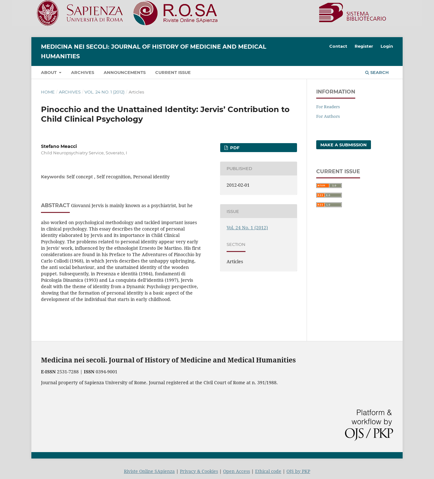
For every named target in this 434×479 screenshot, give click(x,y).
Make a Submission (343, 144)
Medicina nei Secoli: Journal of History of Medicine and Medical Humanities (153, 51)
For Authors (328, 116)
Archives (82, 72)
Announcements (125, 72)
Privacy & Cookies (199, 471)
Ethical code (268, 471)
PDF (234, 147)
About (49, 72)
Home (48, 91)
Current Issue (173, 72)
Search (377, 72)
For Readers (328, 107)
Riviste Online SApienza (149, 471)
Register (364, 46)
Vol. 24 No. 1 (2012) (104, 91)
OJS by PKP (298, 471)
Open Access (236, 471)
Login (387, 46)
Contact (338, 46)
